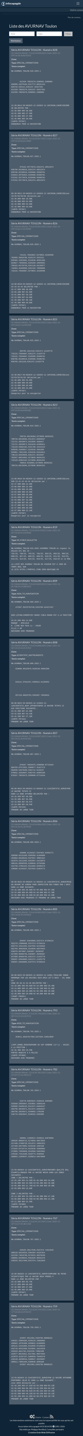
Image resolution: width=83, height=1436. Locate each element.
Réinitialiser (16, 40)
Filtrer (68, 34)
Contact (45, 1417)
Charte (38, 1417)
